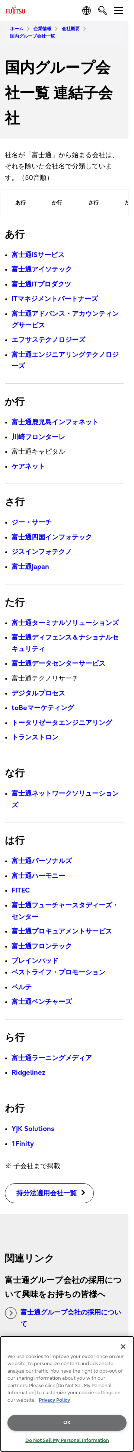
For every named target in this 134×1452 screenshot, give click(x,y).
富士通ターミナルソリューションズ (65, 623)
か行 (57, 203)
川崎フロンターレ (38, 437)
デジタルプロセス (38, 693)
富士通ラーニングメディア (52, 1058)
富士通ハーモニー (38, 876)
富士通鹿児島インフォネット (55, 422)
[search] (102, 10)
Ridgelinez (28, 1073)
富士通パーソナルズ (42, 861)
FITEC (21, 890)
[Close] (123, 1346)
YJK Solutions (33, 1129)
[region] (67, 1394)
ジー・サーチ (32, 522)
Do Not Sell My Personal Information (67, 1440)
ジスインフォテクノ (42, 552)
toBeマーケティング (43, 708)
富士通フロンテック (42, 946)
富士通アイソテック (42, 269)
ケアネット (28, 466)
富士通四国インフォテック (52, 537)
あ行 (20, 203)
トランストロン (35, 737)
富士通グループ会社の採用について (63, 1317)
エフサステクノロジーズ (48, 340)
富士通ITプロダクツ (41, 284)
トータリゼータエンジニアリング (62, 723)
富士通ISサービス (38, 255)
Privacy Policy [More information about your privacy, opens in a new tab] (54, 1400)
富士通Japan (30, 567)
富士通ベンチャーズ (42, 1002)
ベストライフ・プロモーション (58, 972)
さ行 (93, 203)
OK (67, 1422)
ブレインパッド (35, 961)
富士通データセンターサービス (58, 664)
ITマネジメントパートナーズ (55, 299)
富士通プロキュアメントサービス (62, 931)
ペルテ (22, 987)
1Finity (23, 1144)
